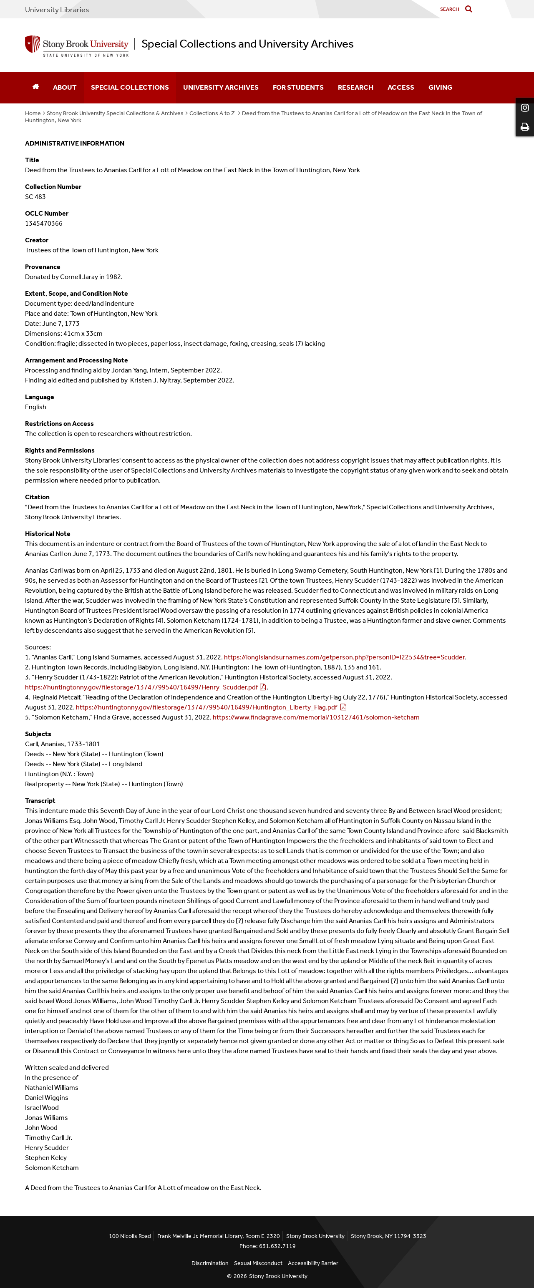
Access (401, 87)
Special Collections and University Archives (247, 44)
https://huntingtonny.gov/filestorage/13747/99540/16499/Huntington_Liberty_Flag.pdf (207, 707)
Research (355, 87)
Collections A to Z (212, 113)
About (65, 87)
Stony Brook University (278, 1276)
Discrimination (210, 1263)
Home (33, 113)
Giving (440, 87)
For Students (298, 87)
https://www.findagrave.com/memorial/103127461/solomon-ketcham (316, 717)
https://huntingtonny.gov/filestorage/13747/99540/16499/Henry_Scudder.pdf (141, 687)
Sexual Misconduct (258, 1263)
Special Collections (130, 87)
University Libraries (57, 9)
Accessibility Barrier (313, 1263)
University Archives (221, 87)
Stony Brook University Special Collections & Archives (115, 113)
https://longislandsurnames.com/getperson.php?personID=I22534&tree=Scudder (344, 657)
